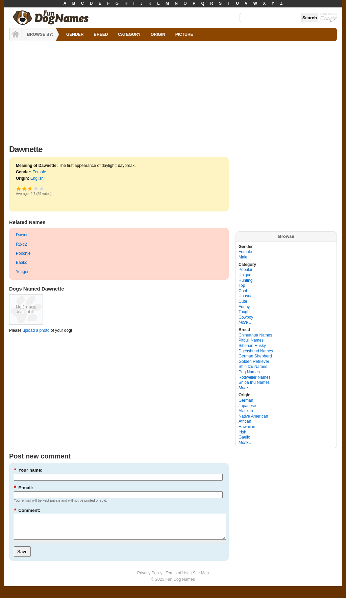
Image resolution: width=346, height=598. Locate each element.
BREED (101, 34)
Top (242, 285)
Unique (245, 275)
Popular (245, 269)
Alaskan (246, 410)
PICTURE (184, 34)
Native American (253, 416)
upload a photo (36, 330)
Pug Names (249, 372)
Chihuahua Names (255, 335)
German (246, 400)
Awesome (42, 188)
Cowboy (246, 317)
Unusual (246, 296)
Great (36, 188)
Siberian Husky (252, 345)
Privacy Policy (150, 578)
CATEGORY (129, 34)
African (245, 421)
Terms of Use (178, 578)
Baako (21, 262)
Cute (243, 301)
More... (245, 322)
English (37, 178)
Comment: (27, 510)
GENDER (74, 34)
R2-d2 (21, 244)
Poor (19, 188)
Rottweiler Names (255, 377)
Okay (24, 188)
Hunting (245, 280)
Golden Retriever (254, 361)
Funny (244, 306)
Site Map (201, 578)
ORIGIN (158, 34)
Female (39, 172)
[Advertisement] (173, 91)
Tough (244, 311)
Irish (242, 432)
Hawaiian (247, 426)
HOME (15, 34)
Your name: (28, 470)
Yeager (22, 271)
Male (243, 257)
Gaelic (244, 437)
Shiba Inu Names (254, 382)
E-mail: (23, 487)
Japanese (247, 405)
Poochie (23, 253)
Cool (243, 291)
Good (29, 188)
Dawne (22, 234)
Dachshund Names (256, 351)
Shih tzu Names (253, 366)
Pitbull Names (251, 340)
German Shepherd (255, 356)
